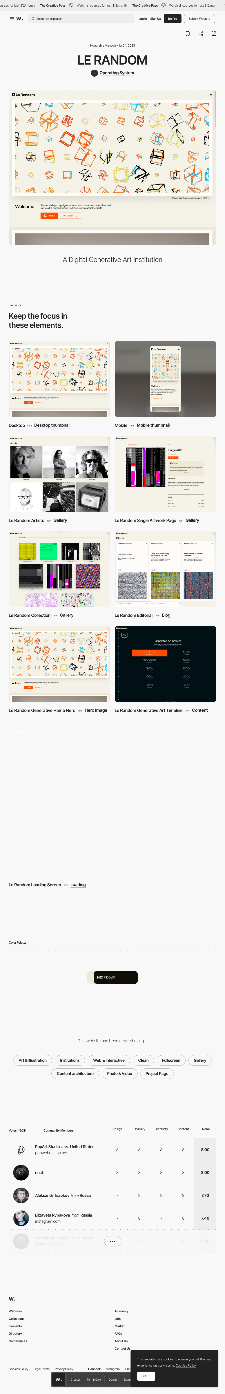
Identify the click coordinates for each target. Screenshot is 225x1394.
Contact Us (123, 1348)
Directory (15, 1333)
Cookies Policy (18, 1369)
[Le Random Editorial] (165, 569)
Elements (129, 1379)
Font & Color (94, 1379)
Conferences (18, 1341)
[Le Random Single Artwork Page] (165, 474)
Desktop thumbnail (52, 425)
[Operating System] (112, 73)
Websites (15, 1311)
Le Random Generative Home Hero (42, 710)
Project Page (157, 1073)
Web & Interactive (109, 1060)
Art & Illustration (33, 1060)
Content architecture (75, 1073)
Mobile (121, 425)
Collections (16, 1318)
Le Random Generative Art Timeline (149, 710)
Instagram (113, 1369)
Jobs (118, 1318)
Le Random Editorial (133, 615)
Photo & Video (119, 1073)
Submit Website (199, 18)
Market (120, 1326)
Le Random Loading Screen (35, 884)
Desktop (17, 425)
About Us (121, 1341)
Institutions (70, 1060)
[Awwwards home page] (58, 1379)
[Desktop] (59, 379)
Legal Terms (42, 1369)
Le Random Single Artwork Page (145, 520)
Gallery (60, 520)
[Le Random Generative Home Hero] (59, 664)
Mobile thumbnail (153, 425)
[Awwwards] (19, 18)
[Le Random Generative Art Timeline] (165, 664)
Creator (75, 1379)
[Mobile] (165, 379)
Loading (78, 885)
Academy (121, 1311)
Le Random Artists (26, 520)
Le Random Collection (30, 615)
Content (200, 710)
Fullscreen (171, 1060)
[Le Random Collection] (59, 569)
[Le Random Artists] (59, 474)
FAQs (118, 1333)
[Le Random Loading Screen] (112, 798)
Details (113, 1379)
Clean (143, 1060)
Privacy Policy (64, 1369)
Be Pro (172, 18)
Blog (166, 615)
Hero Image (96, 710)
